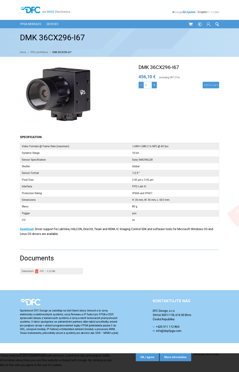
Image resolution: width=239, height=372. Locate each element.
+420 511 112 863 (209, 12)
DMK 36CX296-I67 (61, 52)
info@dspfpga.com (185, 12)
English (215, 5)
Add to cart (209, 85)
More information (175, 357)
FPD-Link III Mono (39, 52)
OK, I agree (147, 357)
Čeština (203, 5)
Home (23, 52)
